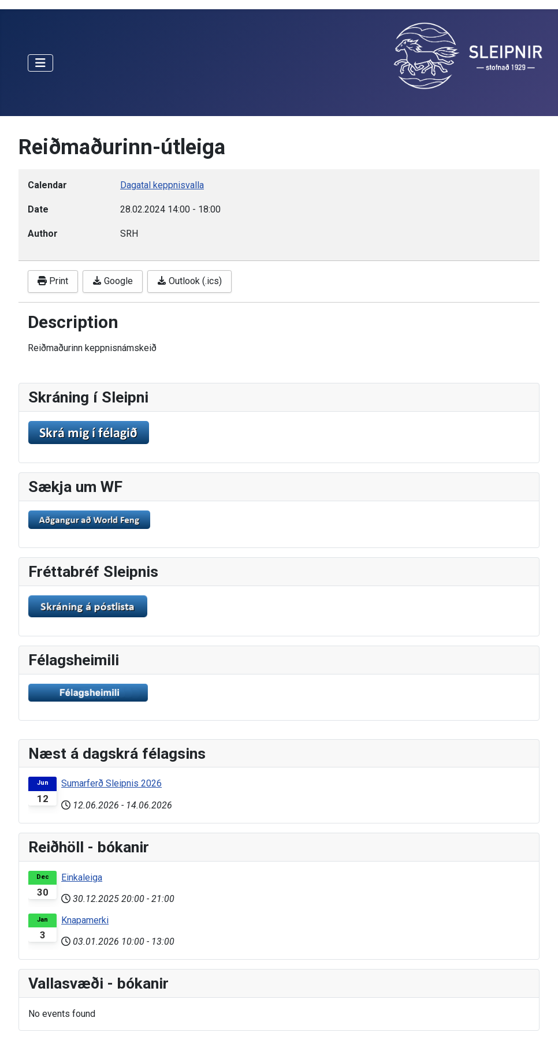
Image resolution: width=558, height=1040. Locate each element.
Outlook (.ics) (189, 280)
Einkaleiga (81, 877)
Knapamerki (85, 920)
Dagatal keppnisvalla (162, 185)
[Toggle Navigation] (40, 63)
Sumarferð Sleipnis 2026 (111, 783)
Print (53, 280)
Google (112, 280)
